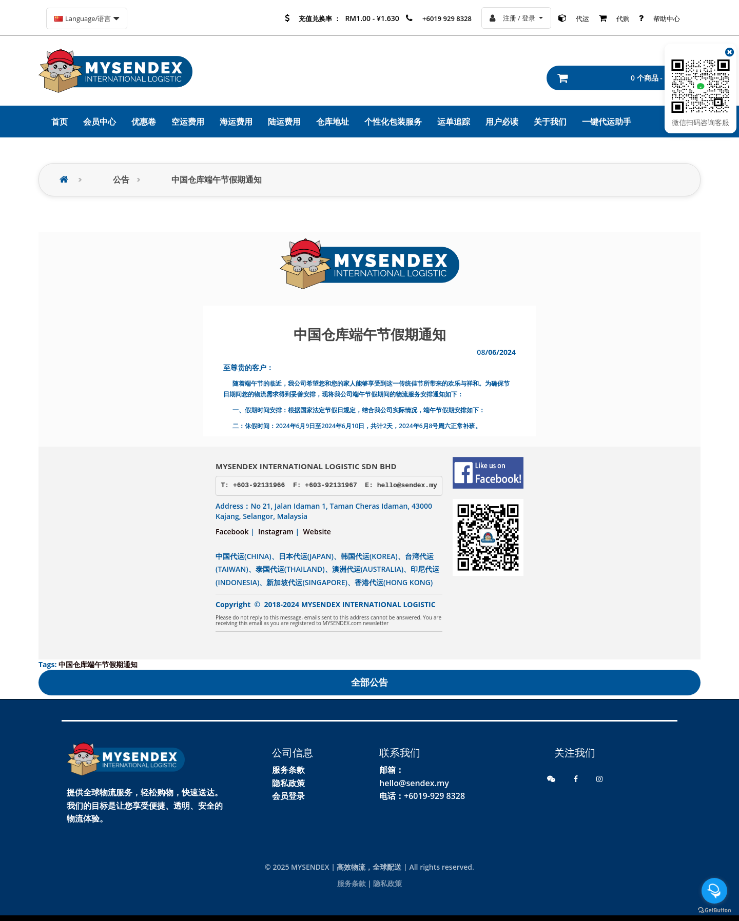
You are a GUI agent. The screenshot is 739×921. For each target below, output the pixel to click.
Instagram (276, 531)
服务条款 (288, 769)
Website (317, 531)
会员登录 (288, 796)
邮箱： (391, 769)
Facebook (232, 531)
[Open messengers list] (714, 891)
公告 (121, 180)
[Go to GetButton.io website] (714, 910)
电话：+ (394, 796)
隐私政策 (288, 783)
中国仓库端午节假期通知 (216, 180)
